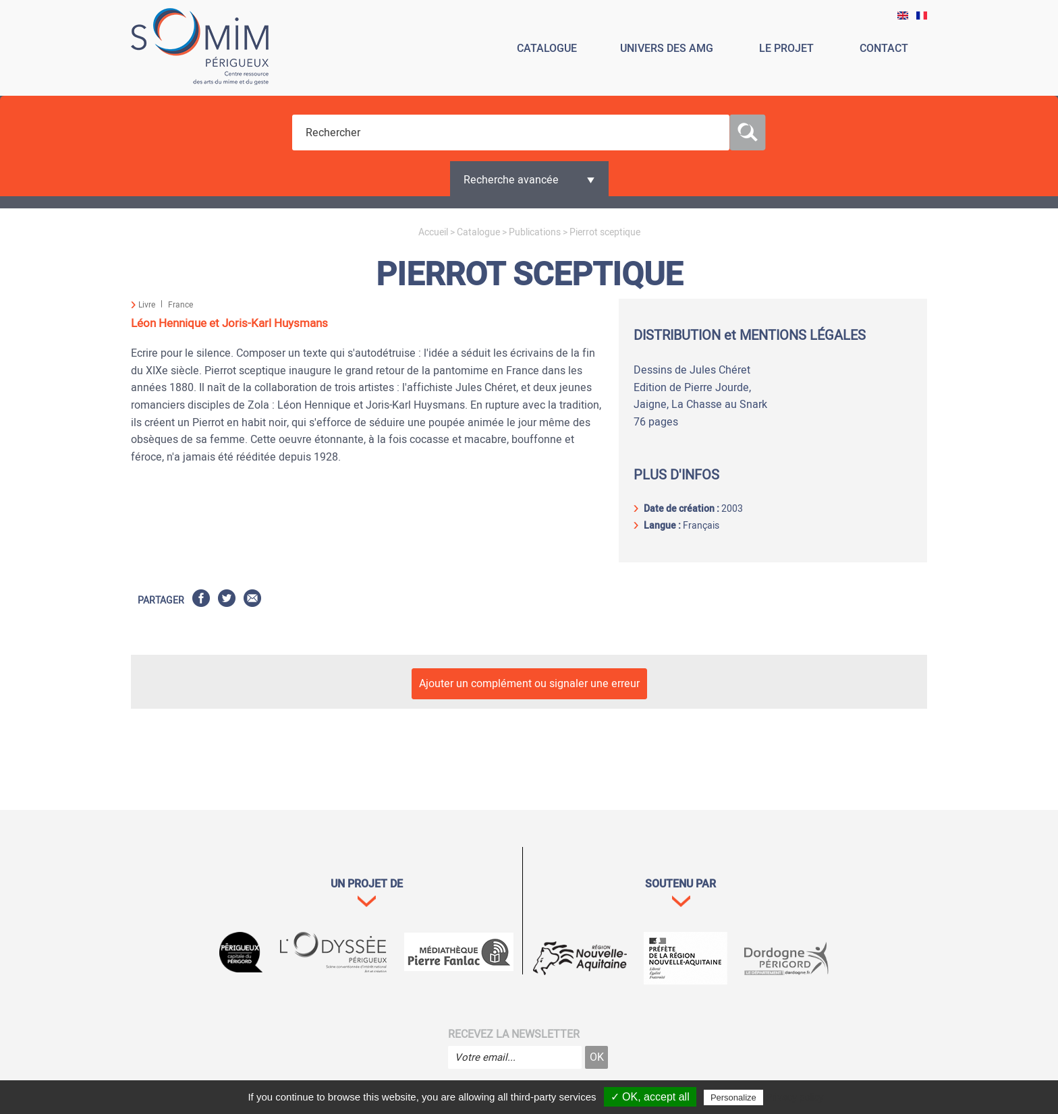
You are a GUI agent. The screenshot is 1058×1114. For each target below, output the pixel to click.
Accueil (433, 232)
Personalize (733, 1097)
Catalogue (478, 232)
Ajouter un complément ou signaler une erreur (529, 684)
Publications (535, 232)
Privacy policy (795, 1097)
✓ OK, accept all (650, 1097)
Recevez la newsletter (514, 1034)
